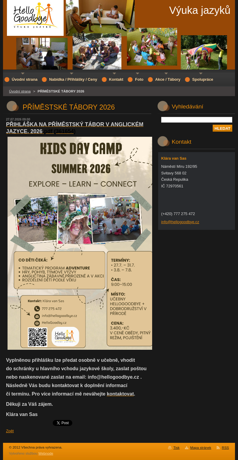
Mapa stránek (200, 447)
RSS (225, 447)
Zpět (10, 431)
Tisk (176, 447)
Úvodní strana (20, 91)
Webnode (46, 453)
